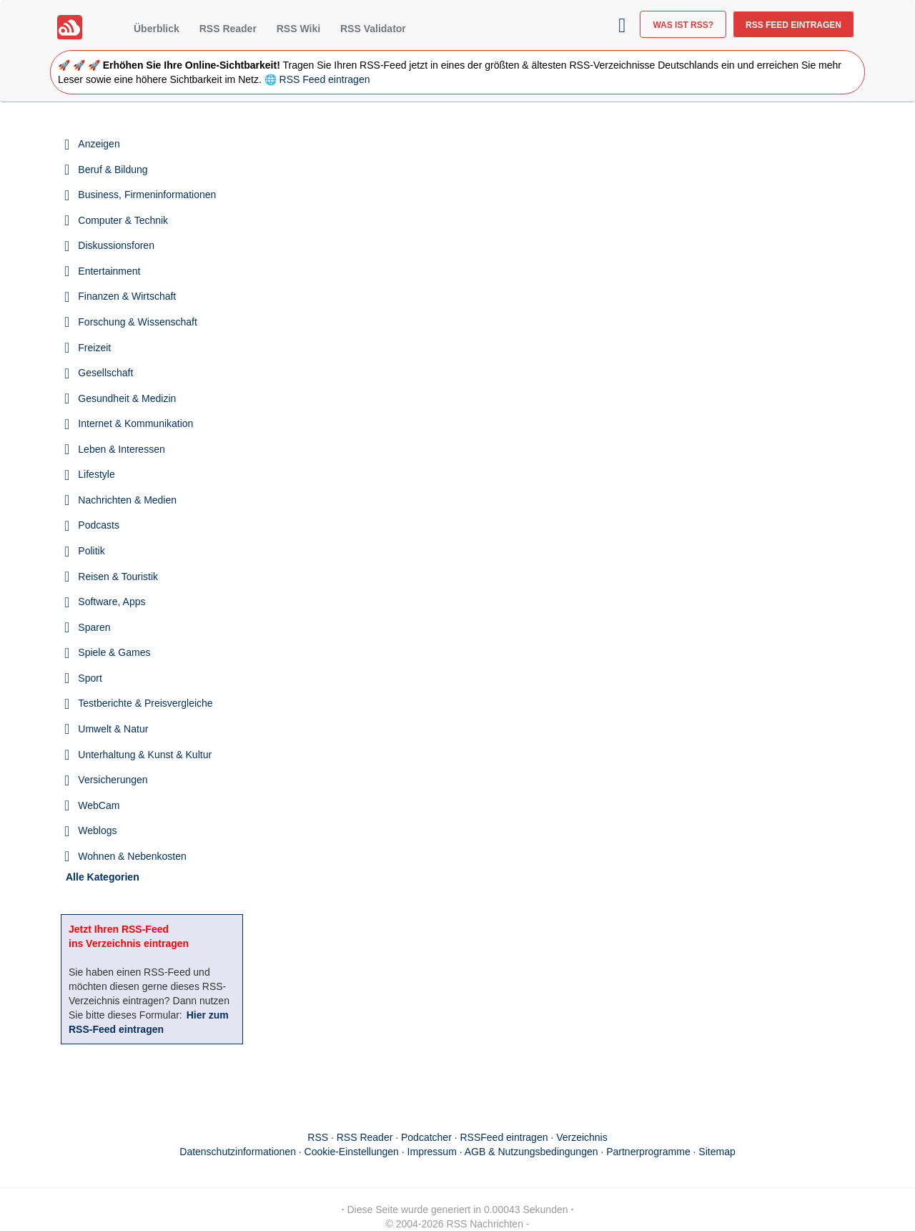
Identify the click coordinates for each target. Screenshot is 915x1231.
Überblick (156, 28)
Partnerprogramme (648, 1151)
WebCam (98, 805)
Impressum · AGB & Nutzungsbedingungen (502, 1151)
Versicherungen (112, 779)
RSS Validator (373, 28)
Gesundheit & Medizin (127, 398)
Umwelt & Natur (113, 729)
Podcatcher (426, 1137)
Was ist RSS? (683, 25)
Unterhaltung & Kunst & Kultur (145, 754)
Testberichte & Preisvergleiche (145, 703)
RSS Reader (228, 28)
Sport (90, 678)
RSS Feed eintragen (793, 25)
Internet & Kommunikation (135, 423)
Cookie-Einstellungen (352, 1151)
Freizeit (94, 347)
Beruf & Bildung (112, 169)
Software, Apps (111, 601)
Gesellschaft (105, 372)
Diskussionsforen (116, 245)
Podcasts (98, 525)
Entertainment (109, 271)
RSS (317, 1137)
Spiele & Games (114, 652)
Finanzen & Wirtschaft (127, 296)
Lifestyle (96, 474)
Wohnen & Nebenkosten (132, 856)
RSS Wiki (298, 28)
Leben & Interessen (121, 449)
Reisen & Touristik (118, 576)
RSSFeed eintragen (504, 1137)
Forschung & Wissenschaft (137, 322)
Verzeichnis (582, 1137)
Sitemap (716, 1151)
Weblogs (97, 830)
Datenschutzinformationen (237, 1151)
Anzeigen (98, 143)
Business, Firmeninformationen (147, 194)
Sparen (94, 627)
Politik (91, 550)
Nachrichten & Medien (127, 500)
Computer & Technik (123, 220)
